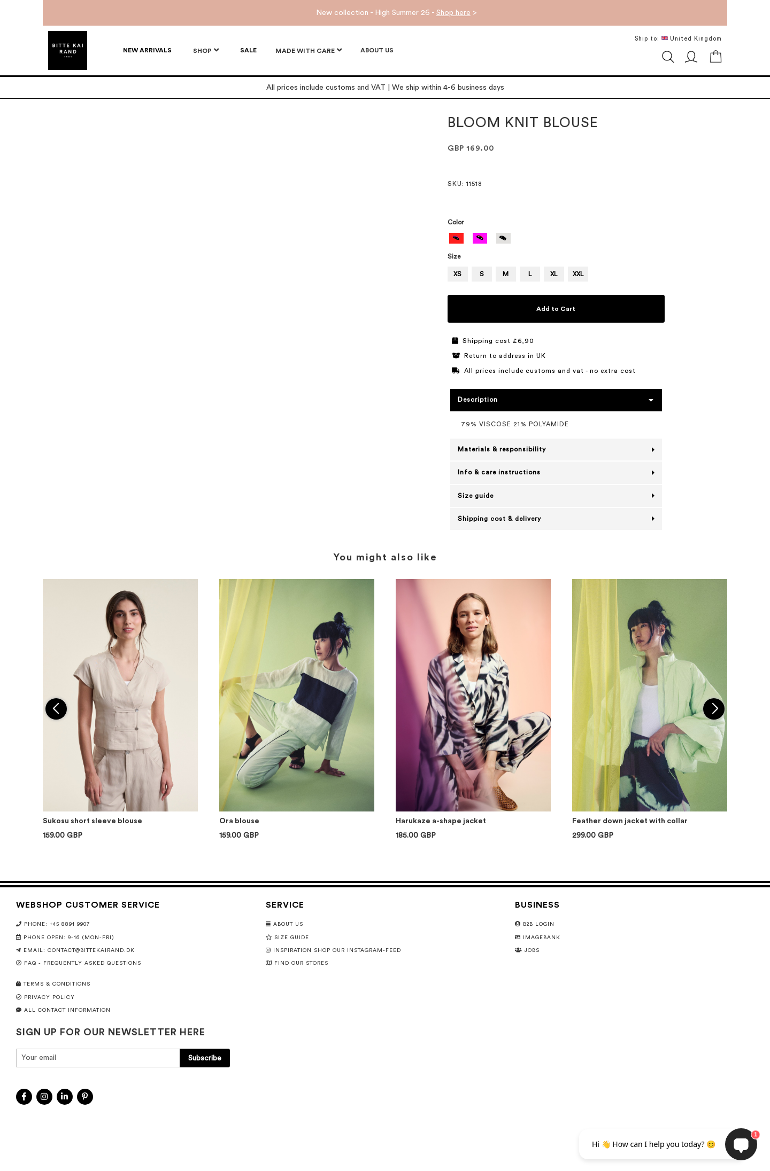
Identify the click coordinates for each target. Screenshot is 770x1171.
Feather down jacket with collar (630, 821)
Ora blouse (239, 821)
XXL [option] (578, 274)
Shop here (453, 13)
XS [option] (457, 274)
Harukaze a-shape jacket (441, 821)
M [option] (506, 274)
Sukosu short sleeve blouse (92, 821)
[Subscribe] (205, 1058)
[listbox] (556, 239)
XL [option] (553, 274)
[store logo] (67, 50)
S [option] (482, 274)
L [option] (530, 274)
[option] (457, 238)
